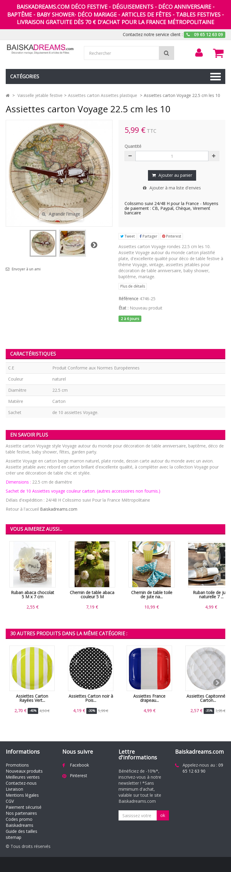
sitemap (13, 837)
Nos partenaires (21, 813)
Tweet (127, 236)
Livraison (14, 789)
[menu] (198, 52)
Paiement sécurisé (24, 807)
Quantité (133, 146)
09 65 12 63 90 (203, 768)
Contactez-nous (21, 783)
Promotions (17, 765)
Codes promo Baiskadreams (19, 822)
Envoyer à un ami (26, 269)
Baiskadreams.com (58, 509)
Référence (128, 298)
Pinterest (171, 236)
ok (162, 815)
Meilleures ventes (23, 777)
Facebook (79, 765)
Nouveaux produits (24, 771)
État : (123, 308)
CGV (10, 801)
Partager (148, 236)
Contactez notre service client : (153, 34)
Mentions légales (22, 795)
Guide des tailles (21, 831)
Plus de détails (132, 286)
